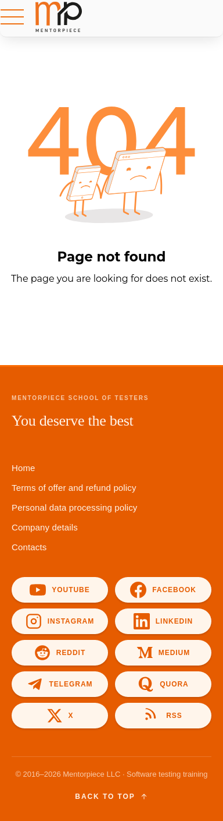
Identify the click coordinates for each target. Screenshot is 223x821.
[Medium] (163, 653)
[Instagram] (60, 621)
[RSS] (163, 715)
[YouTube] (60, 590)
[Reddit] (60, 653)
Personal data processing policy (74, 507)
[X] (60, 715)
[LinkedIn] (163, 621)
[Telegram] (60, 684)
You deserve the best (73, 420)
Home (23, 468)
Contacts (29, 547)
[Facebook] (163, 590)
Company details (45, 527)
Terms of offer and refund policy (74, 488)
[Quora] (163, 684)
